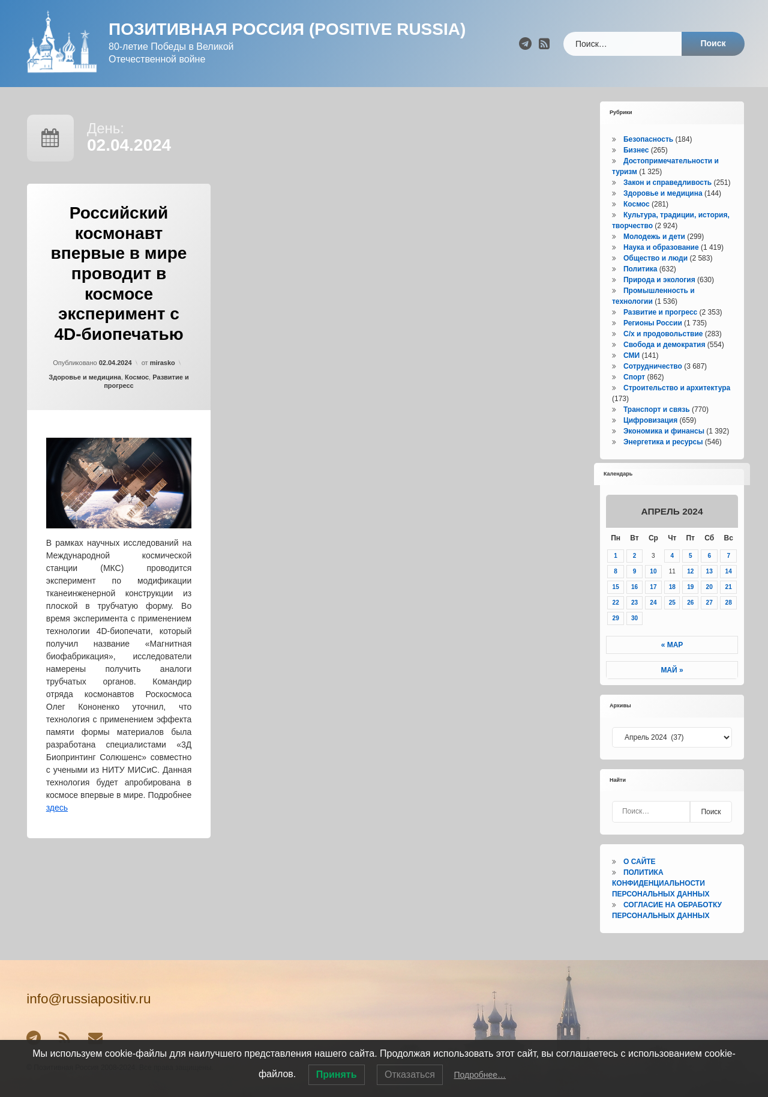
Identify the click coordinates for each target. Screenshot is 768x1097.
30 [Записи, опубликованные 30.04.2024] (634, 618)
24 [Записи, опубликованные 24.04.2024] (653, 602)
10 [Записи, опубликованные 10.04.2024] (653, 571)
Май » (672, 670)
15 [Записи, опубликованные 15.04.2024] (616, 587)
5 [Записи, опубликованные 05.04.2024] (690, 555)
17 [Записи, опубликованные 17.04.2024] (653, 587)
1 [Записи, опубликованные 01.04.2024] (615, 555)
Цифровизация (650, 420)
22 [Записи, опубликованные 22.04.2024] (616, 602)
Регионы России (652, 323)
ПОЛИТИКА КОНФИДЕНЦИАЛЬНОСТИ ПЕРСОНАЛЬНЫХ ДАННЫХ (660, 883)
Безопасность (648, 139)
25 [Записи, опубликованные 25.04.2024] (672, 602)
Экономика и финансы (663, 431)
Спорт (634, 377)
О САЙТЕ (639, 861)
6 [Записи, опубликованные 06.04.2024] (709, 555)
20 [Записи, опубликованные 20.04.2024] (709, 587)
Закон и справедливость (667, 182)
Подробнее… (480, 1075)
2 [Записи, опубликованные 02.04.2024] (635, 555)
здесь (57, 807)
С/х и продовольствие (663, 334)
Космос (137, 377)
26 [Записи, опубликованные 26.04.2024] (690, 602)
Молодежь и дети (654, 236)
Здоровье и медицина (85, 377)
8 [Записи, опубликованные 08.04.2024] (615, 571)
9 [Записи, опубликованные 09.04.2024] (635, 571)
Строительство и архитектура (676, 388)
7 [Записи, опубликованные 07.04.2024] (728, 555)
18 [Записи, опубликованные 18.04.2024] (672, 587)
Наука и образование (661, 247)
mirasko (162, 362)
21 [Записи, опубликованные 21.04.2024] (728, 587)
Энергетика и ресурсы (663, 442)
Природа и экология (659, 280)
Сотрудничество (652, 366)
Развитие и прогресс (660, 312)
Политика (640, 269)
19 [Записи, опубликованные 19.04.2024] (690, 587)
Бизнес (636, 150)
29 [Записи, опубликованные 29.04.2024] (616, 618)
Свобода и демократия (664, 344)
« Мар (672, 645)
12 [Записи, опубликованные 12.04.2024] (690, 571)
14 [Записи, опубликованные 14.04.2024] (728, 571)
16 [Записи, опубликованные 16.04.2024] (634, 587)
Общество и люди (655, 258)
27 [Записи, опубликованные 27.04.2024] (709, 602)
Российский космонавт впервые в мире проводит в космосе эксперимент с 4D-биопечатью (119, 273)
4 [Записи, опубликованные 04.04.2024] (672, 555)
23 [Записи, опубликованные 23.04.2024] (634, 602)
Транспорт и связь (656, 409)
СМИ (631, 355)
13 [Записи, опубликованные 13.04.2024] (709, 571)
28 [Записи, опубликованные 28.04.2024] (728, 602)
